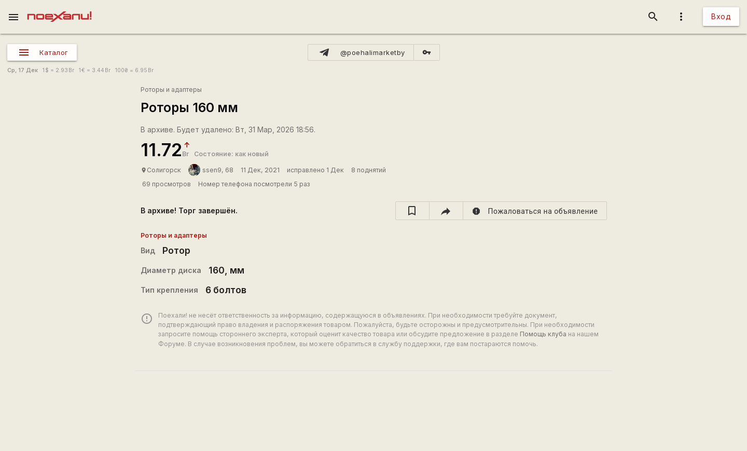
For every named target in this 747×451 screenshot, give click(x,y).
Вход (721, 16)
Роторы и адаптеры (171, 89)
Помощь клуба (543, 334)
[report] (535, 210)
